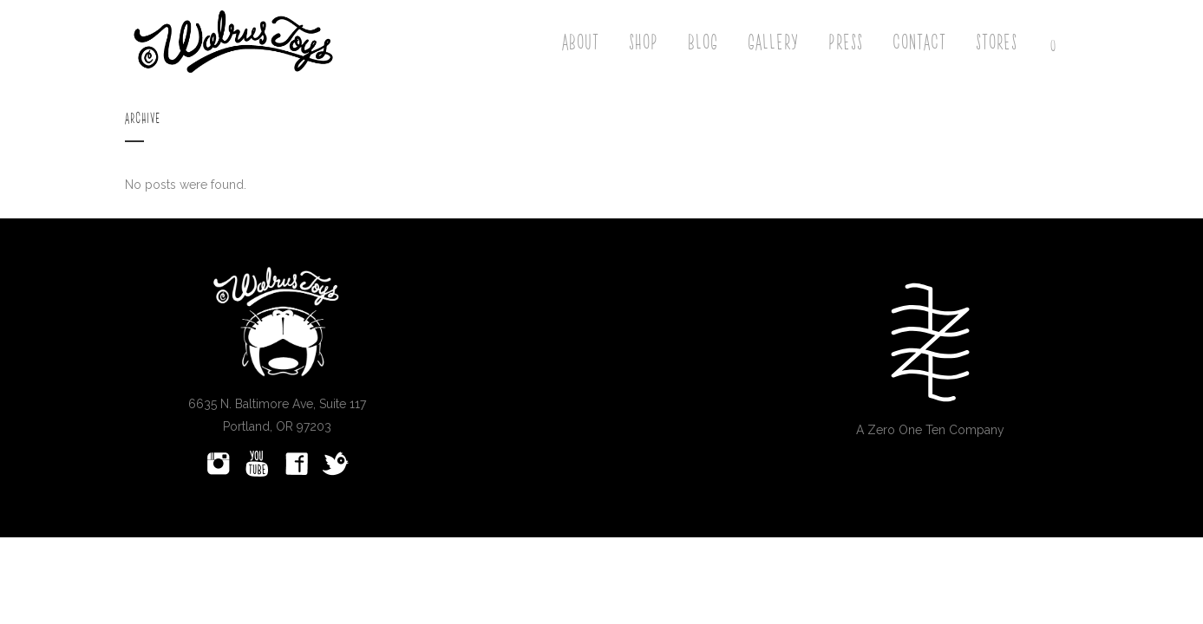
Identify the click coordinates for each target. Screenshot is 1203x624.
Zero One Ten (906, 430)
